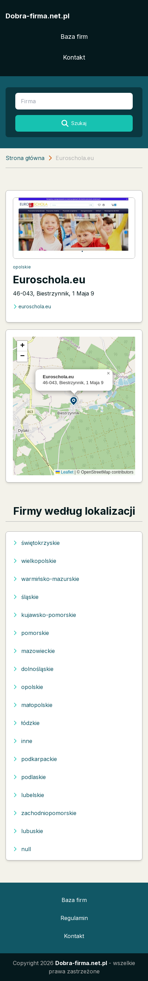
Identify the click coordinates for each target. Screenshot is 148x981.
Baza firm (74, 36)
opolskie (22, 266)
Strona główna (25, 157)
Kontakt (74, 57)
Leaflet (64, 472)
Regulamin (74, 917)
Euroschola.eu (49, 279)
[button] (74, 400)
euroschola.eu (32, 306)
